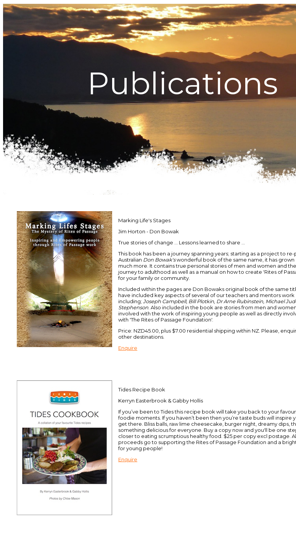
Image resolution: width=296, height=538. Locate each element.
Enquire (127, 348)
